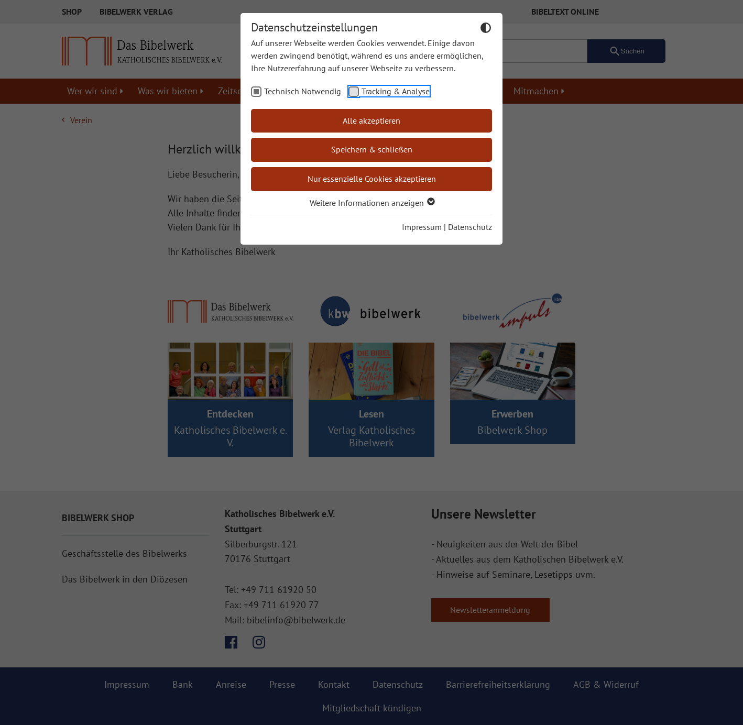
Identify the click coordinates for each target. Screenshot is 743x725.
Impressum (422, 227)
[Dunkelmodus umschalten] (485, 29)
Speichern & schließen (371, 149)
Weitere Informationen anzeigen (372, 202)
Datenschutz (470, 227)
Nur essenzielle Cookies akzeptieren (372, 178)
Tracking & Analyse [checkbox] (396, 91)
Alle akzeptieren (371, 120)
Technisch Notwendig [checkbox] (302, 91)
